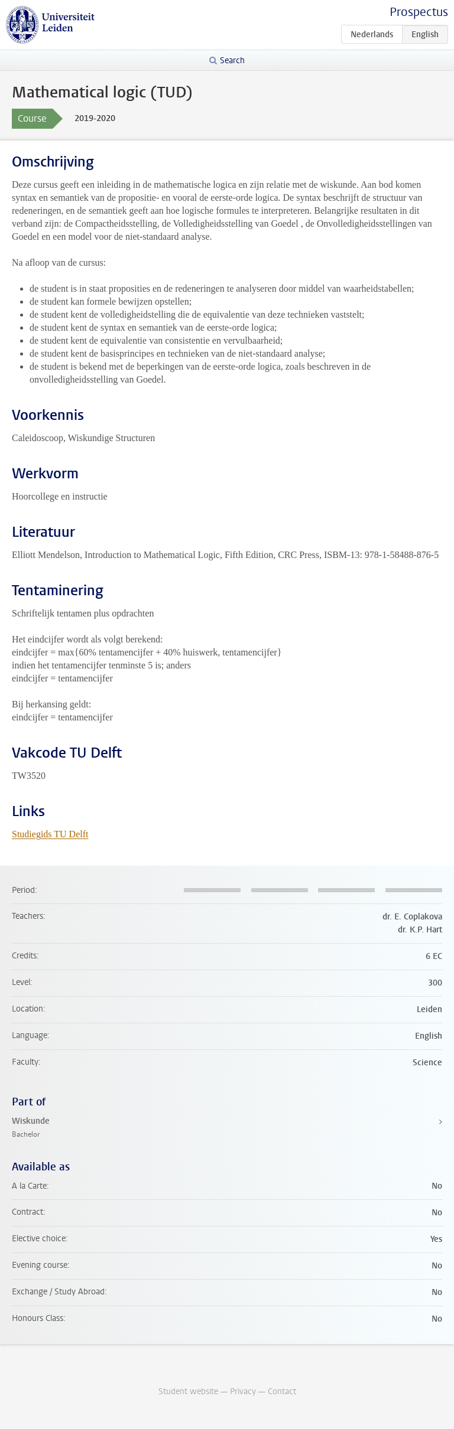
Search (232, 60)
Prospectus (419, 12)
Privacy (243, 1391)
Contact (282, 1391)
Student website (188, 1391)
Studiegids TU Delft (50, 834)
